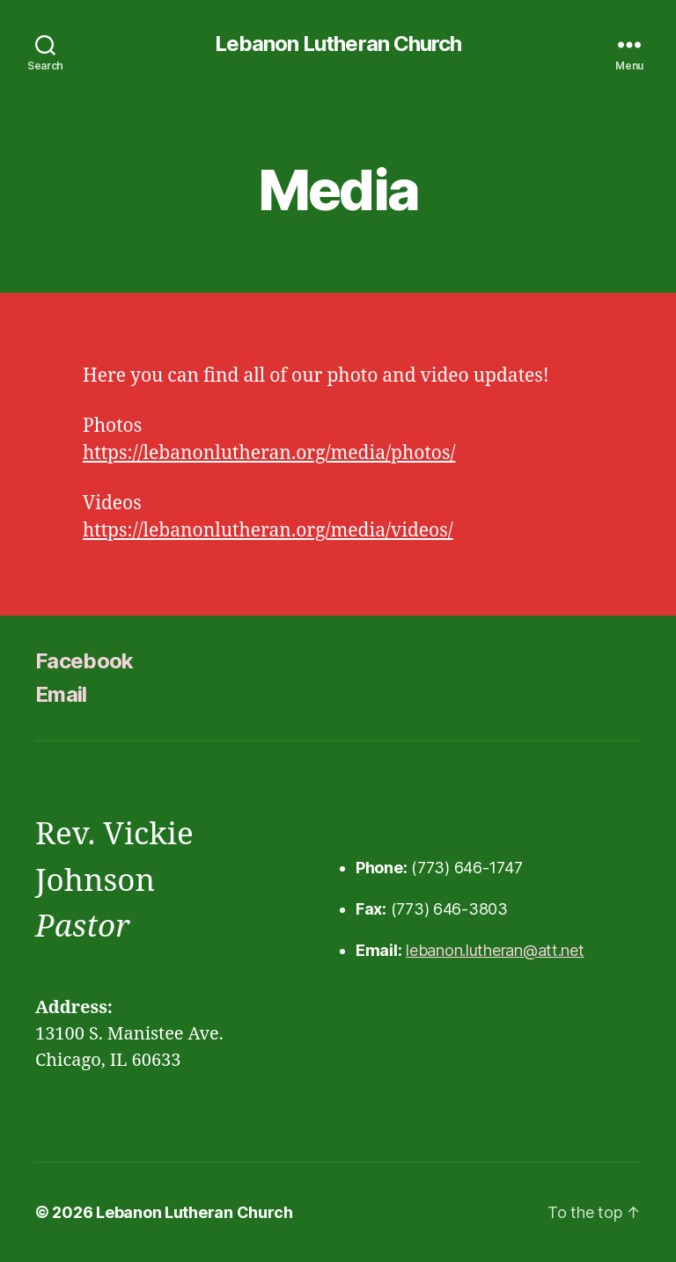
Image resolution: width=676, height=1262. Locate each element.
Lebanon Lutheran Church (337, 44)
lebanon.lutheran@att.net (495, 950)
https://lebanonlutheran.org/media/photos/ (269, 453)
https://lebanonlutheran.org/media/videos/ (268, 531)
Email (61, 694)
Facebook (84, 661)
